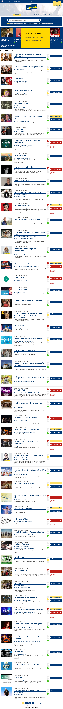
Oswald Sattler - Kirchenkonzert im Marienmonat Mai (6, 41)
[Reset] (40, 20)
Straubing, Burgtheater (21, 573)
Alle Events (17, 14)
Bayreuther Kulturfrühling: (20, 194)
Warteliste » (52, 146)
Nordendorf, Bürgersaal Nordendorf (24, 680)
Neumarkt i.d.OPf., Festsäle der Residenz (24, 238)
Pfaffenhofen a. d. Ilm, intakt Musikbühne (25, 183)
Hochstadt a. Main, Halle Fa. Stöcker (24, 521)
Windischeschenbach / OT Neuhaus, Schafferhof (26, 169)
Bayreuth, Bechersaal (20, 694)
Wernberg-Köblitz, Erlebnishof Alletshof (24, 486)
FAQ (15, 1)
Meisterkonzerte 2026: (19, 585)
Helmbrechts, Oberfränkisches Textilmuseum (25, 627)
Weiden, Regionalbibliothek (22, 459)
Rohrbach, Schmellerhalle (21, 420)
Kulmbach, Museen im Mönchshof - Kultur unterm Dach (28, 641)
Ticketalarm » (52, 147)
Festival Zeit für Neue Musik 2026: (22, 105)
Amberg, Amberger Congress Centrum (24, 208)
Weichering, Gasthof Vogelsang (22, 121)
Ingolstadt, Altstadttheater (21, 280)
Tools (27, 1)
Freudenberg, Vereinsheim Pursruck (23, 600)
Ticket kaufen (55, 56)
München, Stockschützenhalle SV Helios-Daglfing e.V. (27, 266)
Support (23, 1)
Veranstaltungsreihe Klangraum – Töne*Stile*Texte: (25, 236)
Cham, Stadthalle (19, 407)
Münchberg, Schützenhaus (22, 667)
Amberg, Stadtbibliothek (21, 222)
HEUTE (26, 14)
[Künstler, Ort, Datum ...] (24, 20)
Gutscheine (46, 14)
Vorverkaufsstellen (9, 1)
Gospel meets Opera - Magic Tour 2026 (53, 40)
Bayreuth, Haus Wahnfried (21, 107)
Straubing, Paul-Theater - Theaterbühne (24, 145)
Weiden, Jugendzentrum (21, 654)
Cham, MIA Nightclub (20, 292)
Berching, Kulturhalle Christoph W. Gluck (25, 381)
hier (41, 42)
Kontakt (31, 1)
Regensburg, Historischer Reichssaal (24, 446)
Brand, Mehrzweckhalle (21, 499)
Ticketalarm (35, 14)
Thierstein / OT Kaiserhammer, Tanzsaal (24, 131)
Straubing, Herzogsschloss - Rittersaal (24, 587)
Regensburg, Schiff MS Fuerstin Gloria (24, 341)
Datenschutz (27, 707)
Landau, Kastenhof (20, 69)
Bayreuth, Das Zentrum (21, 196)
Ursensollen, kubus (20, 559)
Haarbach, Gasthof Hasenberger (23, 158)
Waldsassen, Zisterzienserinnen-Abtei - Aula (25, 432)
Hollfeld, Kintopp (20, 303)
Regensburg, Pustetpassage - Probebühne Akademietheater (28, 93)
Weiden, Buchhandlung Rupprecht (23, 254)
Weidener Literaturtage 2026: (21, 252)
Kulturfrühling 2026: (19, 626)
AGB (19, 1)
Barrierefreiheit (35, 707)
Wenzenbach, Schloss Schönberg (23, 367)
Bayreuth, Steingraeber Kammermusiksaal (25, 548)
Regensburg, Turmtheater (21, 81)
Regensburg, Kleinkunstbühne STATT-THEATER (26, 58)
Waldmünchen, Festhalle (21, 474)
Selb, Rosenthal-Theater (21, 510)
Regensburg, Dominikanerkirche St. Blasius (25, 612)
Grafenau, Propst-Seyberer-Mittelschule (24, 534)
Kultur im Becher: (18, 692)
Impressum (37, 1)
